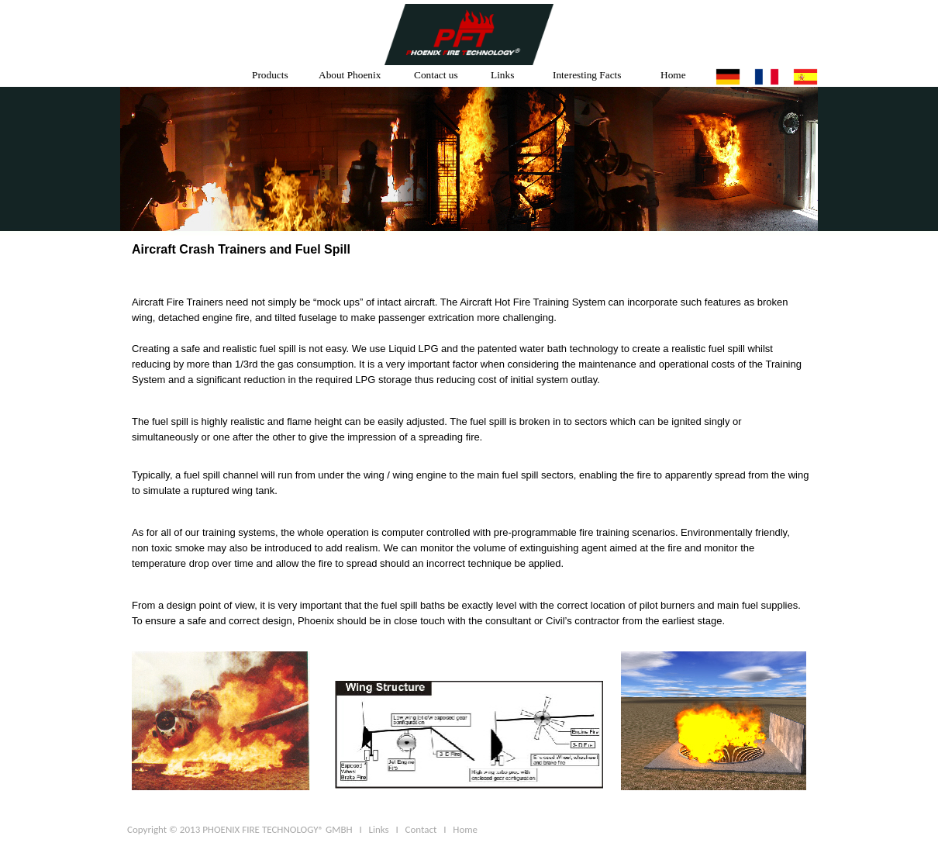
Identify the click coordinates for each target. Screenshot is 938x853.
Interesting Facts (587, 75)
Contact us (436, 75)
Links (502, 75)
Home (673, 75)
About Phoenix (350, 75)
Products (270, 75)
